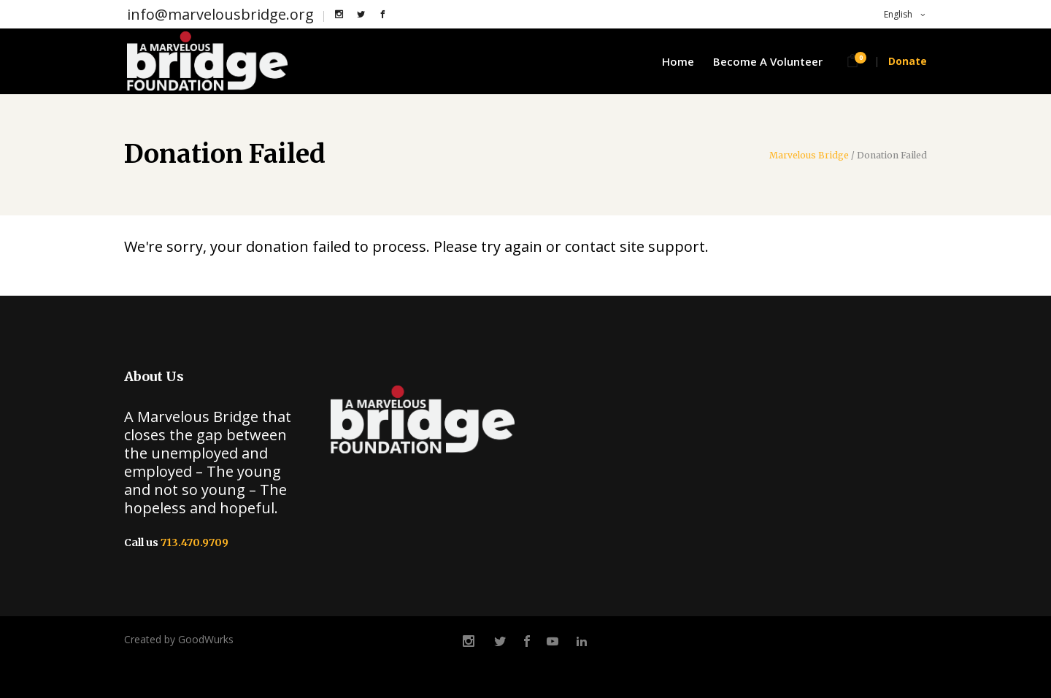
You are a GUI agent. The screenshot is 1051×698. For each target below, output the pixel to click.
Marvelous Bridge (809, 155)
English (897, 14)
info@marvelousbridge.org (220, 14)
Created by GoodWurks (179, 639)
